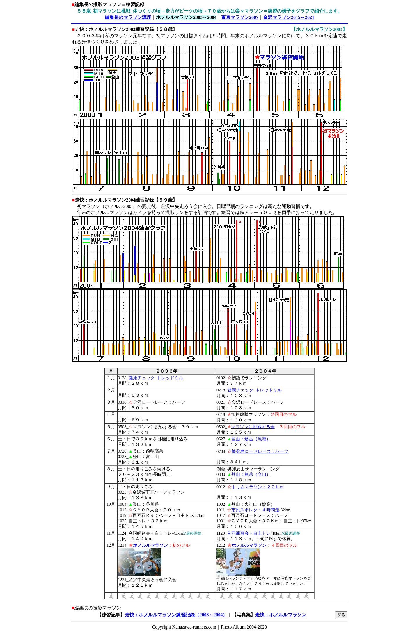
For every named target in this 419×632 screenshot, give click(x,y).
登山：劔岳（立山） (251, 474)
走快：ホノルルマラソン (280, 614)
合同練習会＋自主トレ (249, 533)
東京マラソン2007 (239, 17)
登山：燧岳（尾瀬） (251, 439)
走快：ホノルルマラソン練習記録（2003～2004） (176, 614)
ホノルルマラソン (150, 545)
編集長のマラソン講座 (128, 17)
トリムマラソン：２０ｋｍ (258, 487)
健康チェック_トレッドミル (156, 377)
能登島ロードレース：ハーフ (260, 451)
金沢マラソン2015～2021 (288, 17)
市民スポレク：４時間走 (255, 510)
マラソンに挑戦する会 (253, 426)
